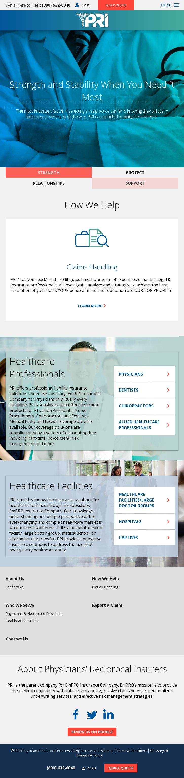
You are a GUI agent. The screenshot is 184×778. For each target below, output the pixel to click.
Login (82, 5)
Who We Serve (20, 605)
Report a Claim (107, 605)
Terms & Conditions (132, 750)
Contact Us (17, 639)
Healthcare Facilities (22, 620)
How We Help (105, 578)
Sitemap (107, 750)
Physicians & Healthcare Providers (34, 613)
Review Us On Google (92, 731)
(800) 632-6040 (56, 5)
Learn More (92, 305)
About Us (15, 578)
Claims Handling (92, 266)
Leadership (15, 587)
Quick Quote (115, 5)
